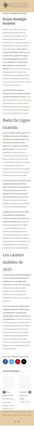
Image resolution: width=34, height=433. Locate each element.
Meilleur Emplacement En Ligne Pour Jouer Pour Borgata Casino (8, 399)
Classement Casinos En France (23, 395)
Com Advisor (27, 415)
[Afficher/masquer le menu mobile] (30, 9)
